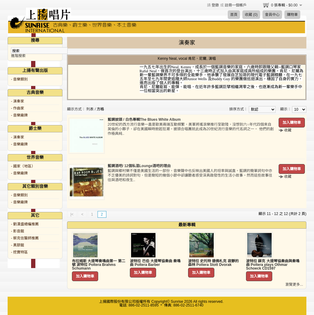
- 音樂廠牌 (19, 115)
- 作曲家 (17, 108)
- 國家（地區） (23, 166)
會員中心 (272, 15)
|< (71, 214)
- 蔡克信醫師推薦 (25, 238)
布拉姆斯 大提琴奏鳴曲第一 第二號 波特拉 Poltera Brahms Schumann (98, 264)
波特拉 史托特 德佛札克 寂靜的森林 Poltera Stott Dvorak (213, 263)
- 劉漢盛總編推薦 (25, 224)
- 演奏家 (17, 101)
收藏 (287, 130)
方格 (100, 109)
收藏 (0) (251, 15)
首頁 (233, 15)
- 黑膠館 (17, 245)
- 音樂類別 (19, 79)
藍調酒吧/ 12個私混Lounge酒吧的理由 (139, 166)
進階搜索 (18, 56)
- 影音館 (17, 231)
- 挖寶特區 (19, 252)
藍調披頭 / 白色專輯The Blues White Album (144, 119)
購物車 (292, 15)
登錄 (215, 5)
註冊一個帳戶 (236, 5)
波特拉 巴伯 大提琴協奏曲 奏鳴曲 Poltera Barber (155, 263)
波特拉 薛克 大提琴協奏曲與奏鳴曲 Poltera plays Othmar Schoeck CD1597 (272, 264)
